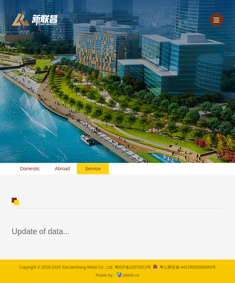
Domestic (30, 168)
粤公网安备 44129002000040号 (184, 267)
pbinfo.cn (131, 275)
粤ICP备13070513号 (133, 267)
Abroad (62, 168)
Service (93, 168)
